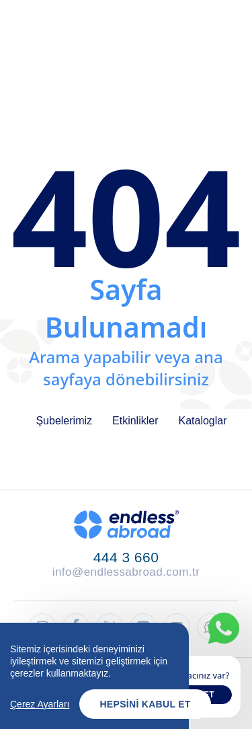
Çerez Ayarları (39, 708)
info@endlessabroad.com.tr (126, 572)
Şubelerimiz (64, 420)
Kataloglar (203, 420)
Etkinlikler (135, 420)
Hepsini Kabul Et (144, 708)
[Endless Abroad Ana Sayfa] (126, 524)
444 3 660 (126, 557)
